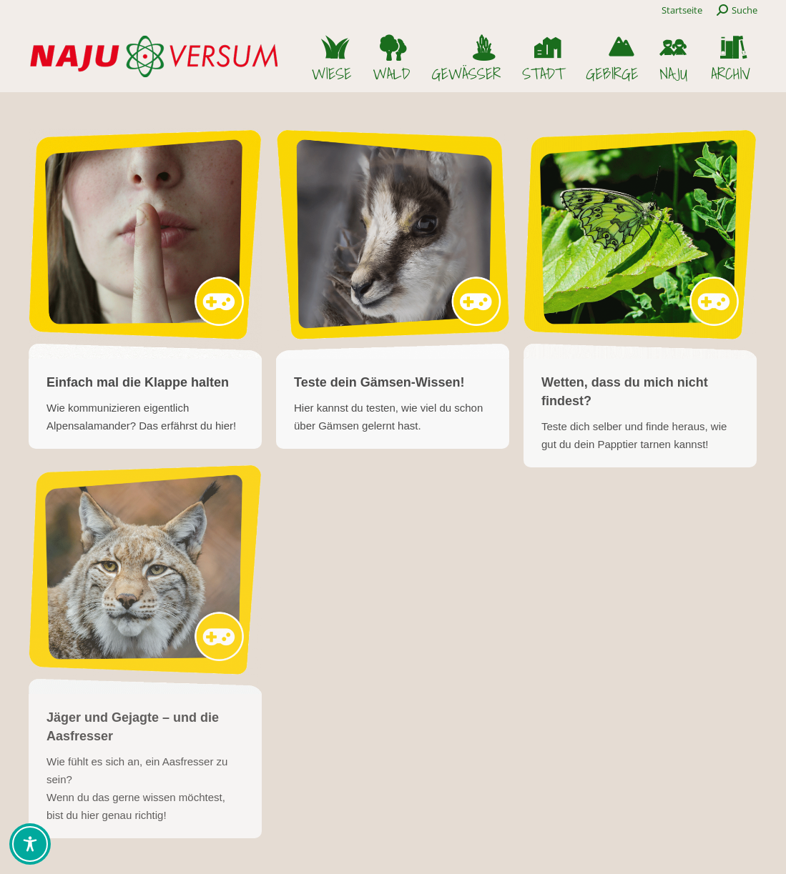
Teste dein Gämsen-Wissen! (379, 382)
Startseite (682, 10)
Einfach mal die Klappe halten (137, 382)
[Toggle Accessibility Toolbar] (30, 844)
